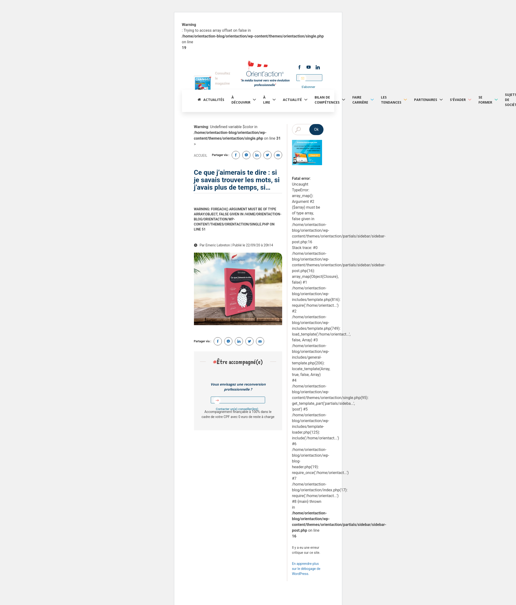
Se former (485, 100)
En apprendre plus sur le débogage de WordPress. (306, 569)
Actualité (292, 99)
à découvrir (240, 100)
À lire (266, 100)
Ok (316, 129)
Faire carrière (360, 100)
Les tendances (391, 100)
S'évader (458, 99)
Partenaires (425, 99)
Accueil (200, 155)
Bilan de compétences (327, 100)
